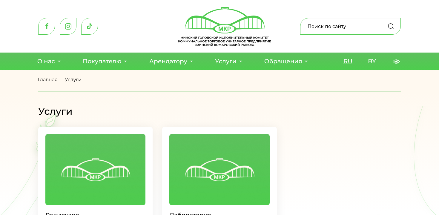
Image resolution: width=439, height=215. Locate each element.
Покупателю (101, 61)
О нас (46, 61)
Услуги (226, 61)
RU (347, 61)
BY (372, 61)
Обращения (283, 61)
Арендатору (168, 61)
